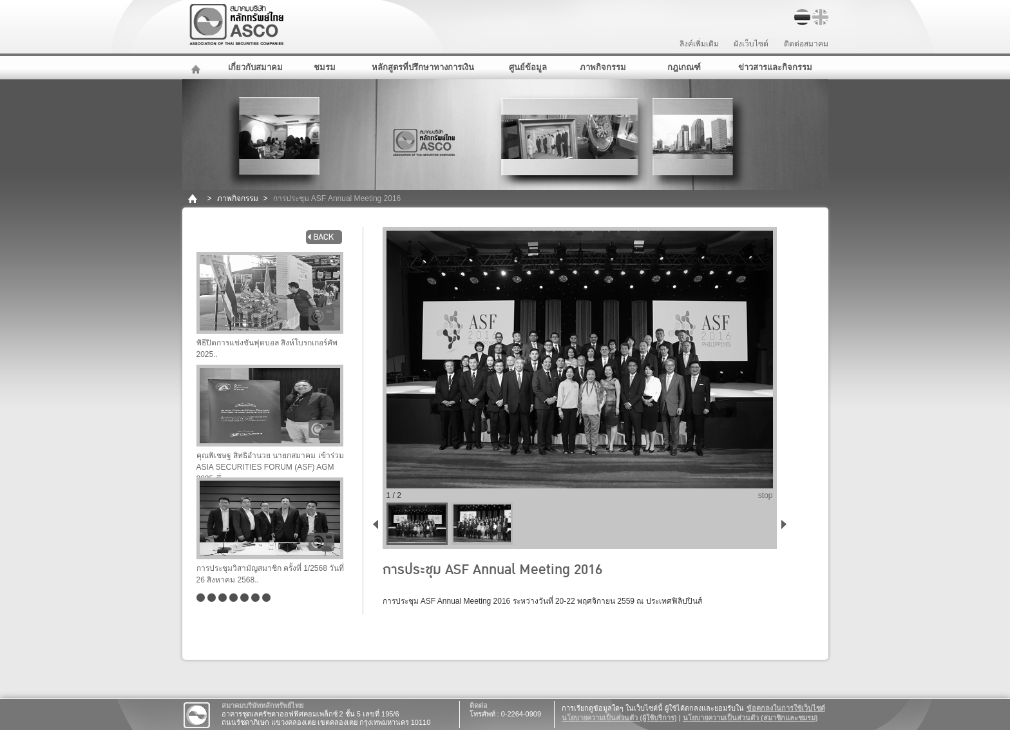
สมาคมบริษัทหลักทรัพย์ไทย (269, 25)
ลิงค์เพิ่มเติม (699, 43)
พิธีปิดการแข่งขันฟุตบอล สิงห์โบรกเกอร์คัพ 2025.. (269, 305)
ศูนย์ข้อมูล (528, 67)
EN (820, 17)
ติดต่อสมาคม (806, 43)
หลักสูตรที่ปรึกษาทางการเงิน (423, 67)
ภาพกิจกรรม (603, 67)
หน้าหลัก (197, 67)
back (324, 237)
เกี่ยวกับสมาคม (255, 67)
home (193, 198)
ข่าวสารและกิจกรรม (775, 67)
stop (765, 495)
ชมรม (325, 67)
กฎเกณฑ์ (684, 67)
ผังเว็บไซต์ (751, 43)
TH (802, 17)
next (786, 523)
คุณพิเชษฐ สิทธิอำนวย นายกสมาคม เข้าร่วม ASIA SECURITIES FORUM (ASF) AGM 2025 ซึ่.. (270, 421)
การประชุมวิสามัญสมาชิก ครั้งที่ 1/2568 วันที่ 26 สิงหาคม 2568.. (270, 530)
